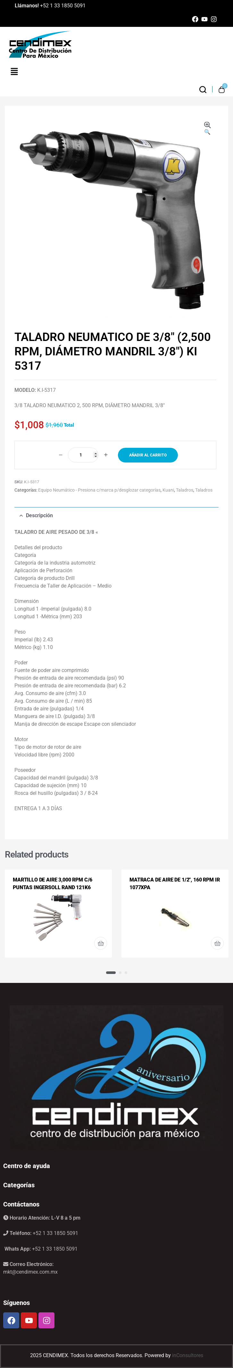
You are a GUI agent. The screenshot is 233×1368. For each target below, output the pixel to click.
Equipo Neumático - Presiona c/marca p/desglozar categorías (99, 490)
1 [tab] (111, 972)
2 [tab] (120, 972)
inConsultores (187, 1355)
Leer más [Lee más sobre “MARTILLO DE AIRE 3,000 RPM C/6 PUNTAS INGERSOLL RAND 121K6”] (100, 943)
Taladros (184, 490)
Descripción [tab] (39, 515)
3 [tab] (126, 972)
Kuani (168, 490)
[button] (207, 129)
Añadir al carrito (148, 455)
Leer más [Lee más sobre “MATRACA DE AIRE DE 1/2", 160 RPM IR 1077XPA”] (217, 943)
